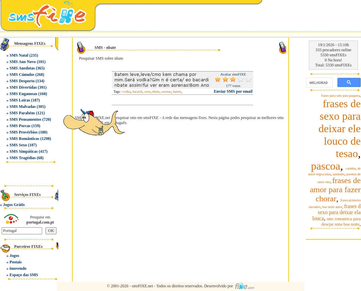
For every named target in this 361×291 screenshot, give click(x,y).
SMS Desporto (21, 81)
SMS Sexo (18, 145)
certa (147, 91)
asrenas (166, 91)
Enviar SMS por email (233, 91)
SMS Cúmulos (21, 74)
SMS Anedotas (22, 68)
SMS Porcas (19, 125)
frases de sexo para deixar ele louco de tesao (340, 128)
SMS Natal (18, 55)
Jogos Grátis (14, 204)
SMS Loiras (19, 100)
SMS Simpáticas (23, 151)
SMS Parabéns (22, 113)
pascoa (325, 166)
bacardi (137, 91)
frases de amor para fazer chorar (335, 189)
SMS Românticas (24, 138)
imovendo (17, 268)
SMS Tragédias (22, 157)
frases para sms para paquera (340, 95)
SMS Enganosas (23, 93)
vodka (127, 91)
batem (177, 91)
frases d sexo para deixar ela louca (336, 212)
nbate (156, 91)
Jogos (14, 255)
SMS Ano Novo (22, 61)
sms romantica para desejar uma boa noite (341, 221)
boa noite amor (332, 207)
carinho (351, 168)
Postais (15, 262)
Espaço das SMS (23, 274)
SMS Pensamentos (25, 119)
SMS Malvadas (22, 106)
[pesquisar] (318, 83)
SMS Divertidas (23, 87)
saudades (338, 174)
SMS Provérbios (23, 132)
